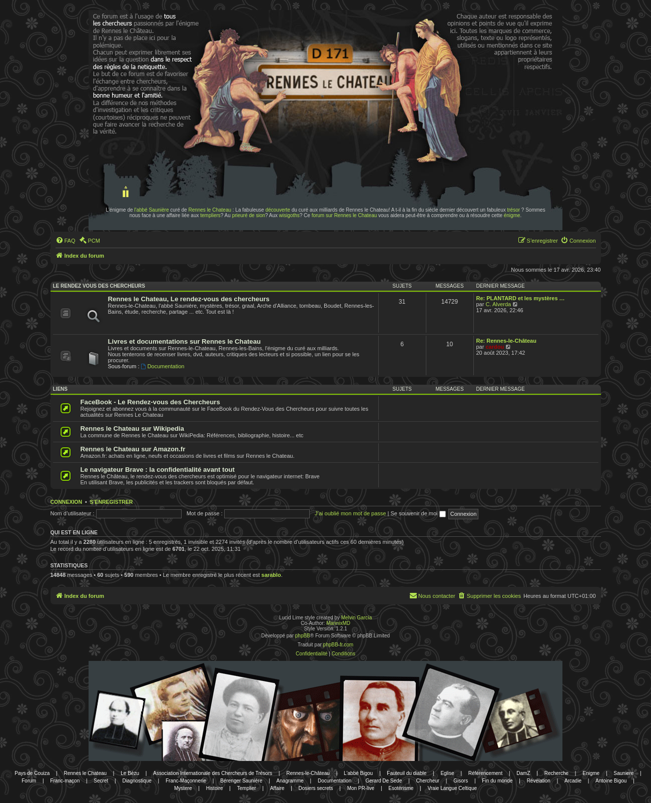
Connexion (67, 502)
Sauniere (623, 773)
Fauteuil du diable (406, 773)
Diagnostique (136, 780)
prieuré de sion (248, 215)
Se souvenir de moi (417, 513)
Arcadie (572, 780)
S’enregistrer (111, 502)
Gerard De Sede (383, 780)
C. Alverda (498, 304)
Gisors (460, 780)
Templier (246, 788)
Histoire (214, 788)
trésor (513, 210)
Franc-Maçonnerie (186, 780)
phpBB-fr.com (338, 644)
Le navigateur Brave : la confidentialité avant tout (158, 469)
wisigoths (289, 215)
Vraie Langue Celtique (452, 788)
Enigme (590, 773)
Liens (60, 389)
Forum (29, 780)
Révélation (538, 780)
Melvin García (356, 617)
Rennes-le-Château (308, 773)
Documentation (163, 366)
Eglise (447, 773)
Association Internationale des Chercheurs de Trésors (212, 773)
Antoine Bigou (610, 780)
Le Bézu (130, 773)
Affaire (277, 788)
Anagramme (289, 780)
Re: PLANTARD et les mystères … (520, 298)
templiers (210, 215)
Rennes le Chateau (209, 210)
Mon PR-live (360, 788)
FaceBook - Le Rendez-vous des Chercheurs (150, 402)
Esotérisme (400, 788)
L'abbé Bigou (358, 773)
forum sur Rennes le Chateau (344, 215)
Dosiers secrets (316, 788)
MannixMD (338, 623)
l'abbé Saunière (151, 210)
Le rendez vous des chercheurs (99, 286)
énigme (512, 215)
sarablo (271, 575)
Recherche (556, 773)
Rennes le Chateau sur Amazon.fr (133, 449)
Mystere (183, 788)
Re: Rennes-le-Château (506, 341)
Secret (101, 780)
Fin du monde (497, 780)
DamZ (523, 773)
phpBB (302, 635)
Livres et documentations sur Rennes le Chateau (184, 341)
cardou (494, 347)
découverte (277, 210)
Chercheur (427, 780)
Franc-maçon (65, 780)
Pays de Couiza (32, 773)
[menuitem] (66, 241)
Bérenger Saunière (241, 780)
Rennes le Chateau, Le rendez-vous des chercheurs (189, 299)
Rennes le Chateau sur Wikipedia (132, 428)
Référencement (485, 773)
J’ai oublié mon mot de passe (350, 513)
